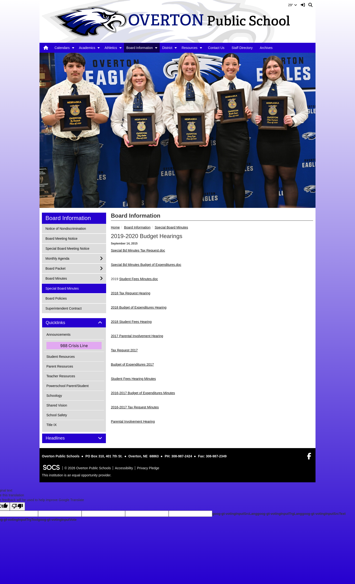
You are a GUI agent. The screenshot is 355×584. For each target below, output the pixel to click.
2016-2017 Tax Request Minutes (135, 407)
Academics (87, 48)
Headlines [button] (60, 438)
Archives (266, 48)
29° (292, 5)
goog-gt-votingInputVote (57, 520)
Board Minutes (56, 278)
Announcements (58, 334)
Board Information (139, 48)
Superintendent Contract (63, 308)
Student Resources (60, 357)
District (167, 48)
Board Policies (56, 298)
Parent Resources (59, 366)
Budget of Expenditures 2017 (132, 364)
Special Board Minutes (171, 227)
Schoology (54, 395)
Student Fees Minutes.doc (138, 279)
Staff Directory (242, 48)
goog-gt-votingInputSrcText (323, 514)
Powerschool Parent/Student (67, 386)
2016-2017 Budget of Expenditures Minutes (143, 393)
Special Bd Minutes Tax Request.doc (138, 250)
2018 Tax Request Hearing (130, 293)
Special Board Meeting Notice (67, 248)
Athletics (110, 48)
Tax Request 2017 (124, 350)
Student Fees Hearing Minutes (133, 379)
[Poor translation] (17, 506)
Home (115, 227)
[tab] (74, 323)
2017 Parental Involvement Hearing (137, 336)
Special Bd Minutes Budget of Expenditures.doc (146, 265)
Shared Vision (56, 405)
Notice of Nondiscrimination (65, 228)
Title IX (51, 425)
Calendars (62, 48)
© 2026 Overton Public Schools (87, 468)
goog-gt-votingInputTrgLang (279, 514)
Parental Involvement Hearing (133, 421)
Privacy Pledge (148, 468)
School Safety (56, 415)
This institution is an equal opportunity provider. (76, 475)
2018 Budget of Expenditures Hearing (139, 307)
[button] (73, 48)
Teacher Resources (60, 376)
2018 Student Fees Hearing (131, 322)
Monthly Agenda (57, 258)
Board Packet (55, 268)
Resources (189, 48)
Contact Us (216, 48)
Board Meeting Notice (61, 238)
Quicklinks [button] (61, 323)
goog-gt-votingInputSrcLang (234, 514)
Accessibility (124, 468)
